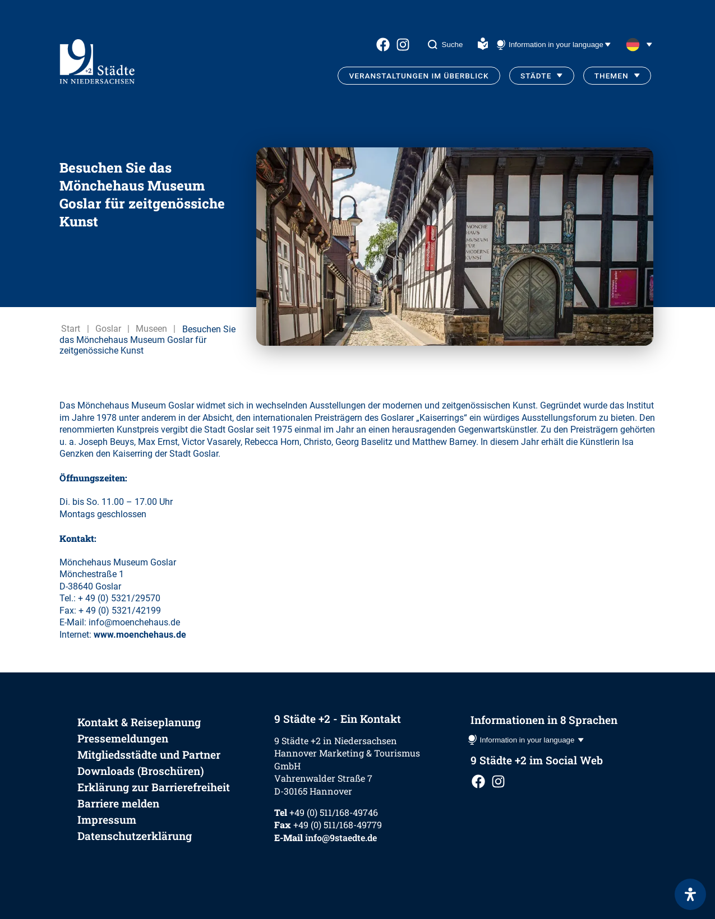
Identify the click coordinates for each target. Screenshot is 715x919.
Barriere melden (118, 803)
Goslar (108, 328)
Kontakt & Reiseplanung (139, 722)
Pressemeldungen (122, 738)
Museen (151, 328)
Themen (611, 75)
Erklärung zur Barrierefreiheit (153, 787)
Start (70, 328)
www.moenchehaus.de (140, 634)
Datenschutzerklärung (134, 836)
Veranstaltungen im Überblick (418, 75)
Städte (535, 75)
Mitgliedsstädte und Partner (148, 755)
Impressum (106, 820)
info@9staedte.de (341, 837)
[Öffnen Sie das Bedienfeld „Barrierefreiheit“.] (690, 894)
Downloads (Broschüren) (140, 771)
